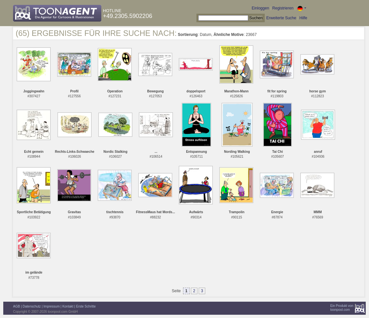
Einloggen (260, 8)
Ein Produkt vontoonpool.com (341, 307)
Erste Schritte (86, 306)
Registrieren (283, 8)
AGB (16, 306)
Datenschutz (32, 306)
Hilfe (303, 18)
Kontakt (68, 306)
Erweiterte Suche (281, 18)
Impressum (51, 306)
